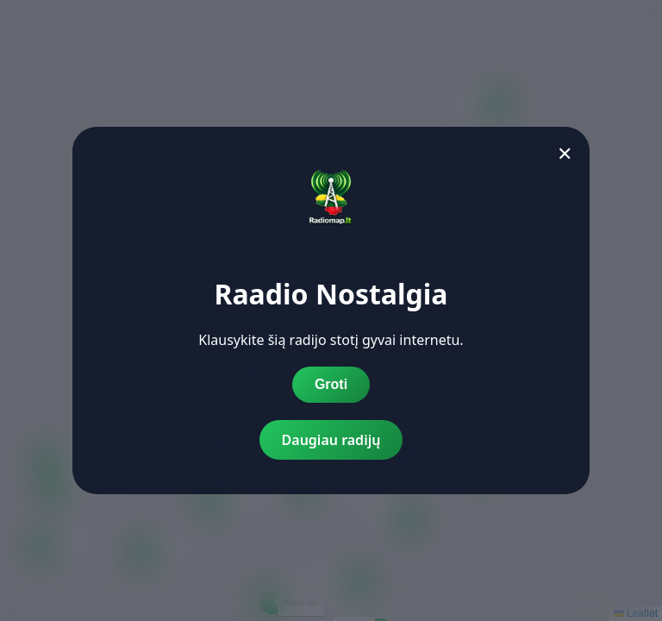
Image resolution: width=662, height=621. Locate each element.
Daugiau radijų (331, 439)
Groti (331, 384)
